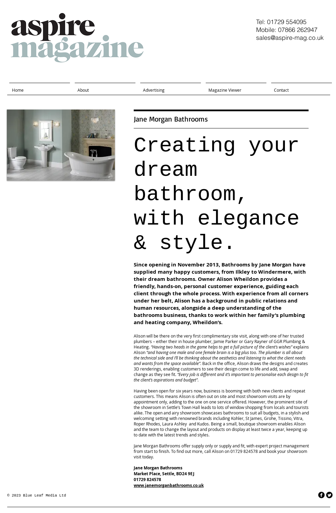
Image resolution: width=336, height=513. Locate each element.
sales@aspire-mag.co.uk (290, 38)
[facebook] (321, 495)
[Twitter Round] (329, 495)
